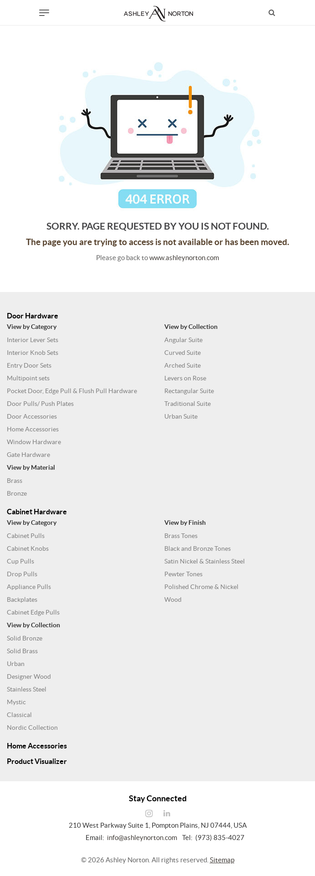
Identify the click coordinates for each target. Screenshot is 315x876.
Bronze (17, 493)
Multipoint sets (28, 378)
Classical (19, 714)
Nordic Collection (32, 727)
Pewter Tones (183, 574)
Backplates (22, 599)
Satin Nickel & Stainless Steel (204, 561)
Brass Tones (181, 535)
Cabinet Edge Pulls (33, 612)
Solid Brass (22, 651)
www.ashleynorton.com (184, 257)
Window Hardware (34, 442)
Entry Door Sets (29, 365)
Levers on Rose (185, 378)
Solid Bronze (24, 638)
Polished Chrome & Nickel (201, 586)
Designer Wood (29, 676)
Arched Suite (182, 365)
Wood (173, 599)
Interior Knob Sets (32, 352)
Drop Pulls (22, 574)
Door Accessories (32, 416)
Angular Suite (183, 339)
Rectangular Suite (189, 390)
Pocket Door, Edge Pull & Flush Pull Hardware (72, 390)
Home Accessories (33, 429)
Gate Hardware (28, 454)
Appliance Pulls (29, 586)
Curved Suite (182, 352)
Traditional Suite (187, 403)
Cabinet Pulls (26, 535)
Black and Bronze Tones (197, 548)
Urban (16, 663)
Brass (14, 480)
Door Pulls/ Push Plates (40, 403)
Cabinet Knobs (28, 548)
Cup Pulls (20, 561)
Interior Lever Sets (32, 339)
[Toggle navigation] (44, 12)
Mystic (16, 702)
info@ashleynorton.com (142, 837)
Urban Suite (181, 416)
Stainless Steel (26, 689)
